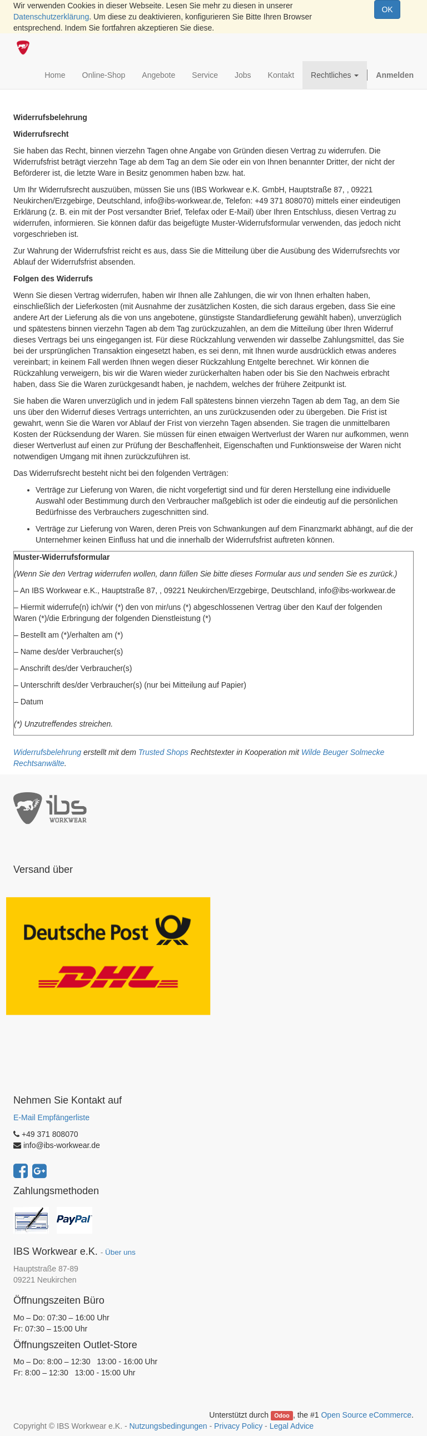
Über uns (120, 1252)
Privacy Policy (238, 1426)
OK (387, 9)
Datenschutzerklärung (51, 16)
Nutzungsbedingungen (168, 1426)
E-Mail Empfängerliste (51, 1117)
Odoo (281, 1415)
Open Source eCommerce (366, 1414)
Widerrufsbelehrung (47, 752)
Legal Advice (292, 1426)
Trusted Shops (163, 752)
